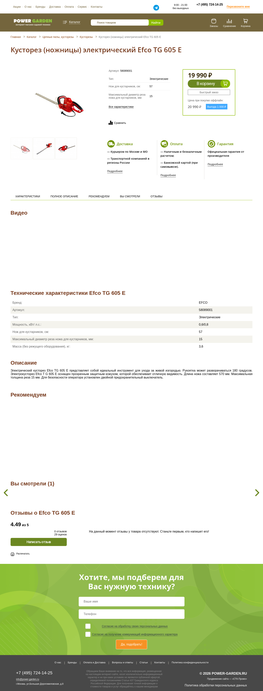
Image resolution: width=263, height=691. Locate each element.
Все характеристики (121, 106)
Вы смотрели (130, 196)
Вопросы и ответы (122, 662)
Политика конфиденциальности (190, 662)
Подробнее (115, 171)
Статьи (144, 662)
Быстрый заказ (209, 92)
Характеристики (27, 196)
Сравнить (116, 122)
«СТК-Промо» (239, 679)
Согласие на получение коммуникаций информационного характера (134, 634)
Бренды (40, 6)
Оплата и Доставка (94, 662)
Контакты (96, 6)
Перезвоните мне (238, 6)
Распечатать (23, 553)
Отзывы (157, 196)
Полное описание (64, 196)
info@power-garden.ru (27, 679)
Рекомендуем (99, 196)
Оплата (69, 6)
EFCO (203, 302)
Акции (17, 6)
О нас (28, 6)
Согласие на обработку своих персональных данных (135, 626)
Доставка (55, 6)
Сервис (82, 6)
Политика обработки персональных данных (216, 685)
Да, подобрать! (131, 644)
